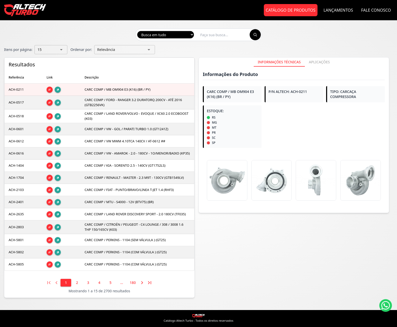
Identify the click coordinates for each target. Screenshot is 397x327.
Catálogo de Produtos (290, 10)
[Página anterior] (56, 282)
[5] (110, 282)
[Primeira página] (48, 282)
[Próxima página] (142, 282)
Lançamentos (338, 10)
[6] (121, 282)
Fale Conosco (376, 10)
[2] (77, 282)
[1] (66, 282)
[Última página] (149, 282)
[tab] (279, 62)
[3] (88, 282)
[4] (99, 282)
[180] (132, 282)
